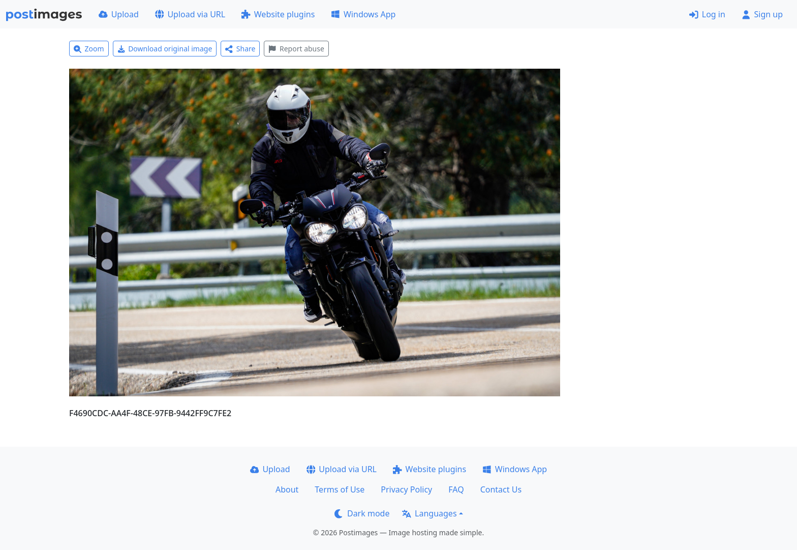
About (286, 489)
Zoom (89, 48)
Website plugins (278, 14)
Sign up (762, 14)
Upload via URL (190, 14)
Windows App (363, 14)
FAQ (456, 489)
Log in (707, 14)
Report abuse (296, 48)
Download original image (164, 48)
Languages (429, 513)
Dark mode (361, 513)
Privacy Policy (406, 489)
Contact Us (501, 489)
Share (240, 48)
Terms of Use (339, 489)
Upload (119, 14)
